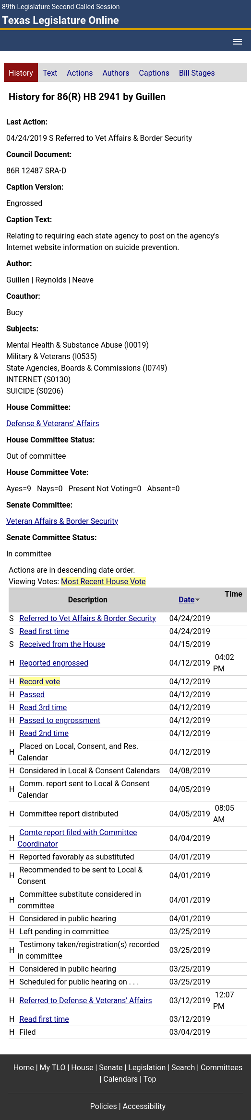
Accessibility (144, 1106)
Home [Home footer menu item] (23, 1067)
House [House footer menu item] (82, 1067)
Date (190, 599)
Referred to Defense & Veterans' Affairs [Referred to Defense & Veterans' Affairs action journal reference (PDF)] (85, 1000)
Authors (116, 73)
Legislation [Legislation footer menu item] (147, 1067)
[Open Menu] (237, 41)
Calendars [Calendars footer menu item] (120, 1079)
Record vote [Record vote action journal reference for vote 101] (39, 681)
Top (149, 1079)
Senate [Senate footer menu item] (110, 1067)
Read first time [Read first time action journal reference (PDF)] (44, 631)
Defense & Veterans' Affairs (52, 423)
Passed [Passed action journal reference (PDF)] (32, 694)
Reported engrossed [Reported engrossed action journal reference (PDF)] (53, 662)
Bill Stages (197, 73)
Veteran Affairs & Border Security (62, 521)
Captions (154, 73)
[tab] (21, 72)
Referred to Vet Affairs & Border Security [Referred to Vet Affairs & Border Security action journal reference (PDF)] (87, 618)
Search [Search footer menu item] (183, 1067)
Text (50, 73)
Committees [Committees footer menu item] (221, 1067)
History (21, 73)
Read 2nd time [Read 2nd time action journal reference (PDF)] (44, 733)
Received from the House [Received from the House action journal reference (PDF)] (62, 644)
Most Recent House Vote (103, 581)
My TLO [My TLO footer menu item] (53, 1067)
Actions (80, 73)
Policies (103, 1106)
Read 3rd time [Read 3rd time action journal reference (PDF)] (43, 707)
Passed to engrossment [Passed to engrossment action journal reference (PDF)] (59, 720)
